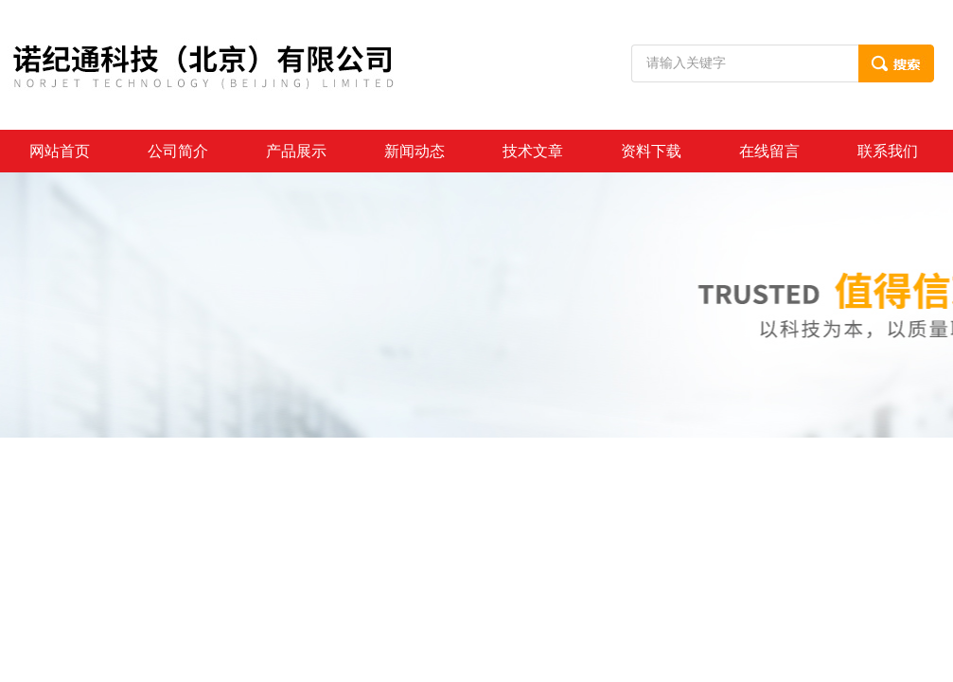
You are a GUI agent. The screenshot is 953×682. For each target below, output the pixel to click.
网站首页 (59, 151)
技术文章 (533, 151)
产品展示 (296, 151)
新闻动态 (414, 151)
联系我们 (887, 151)
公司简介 (178, 151)
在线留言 (769, 151)
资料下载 (651, 151)
